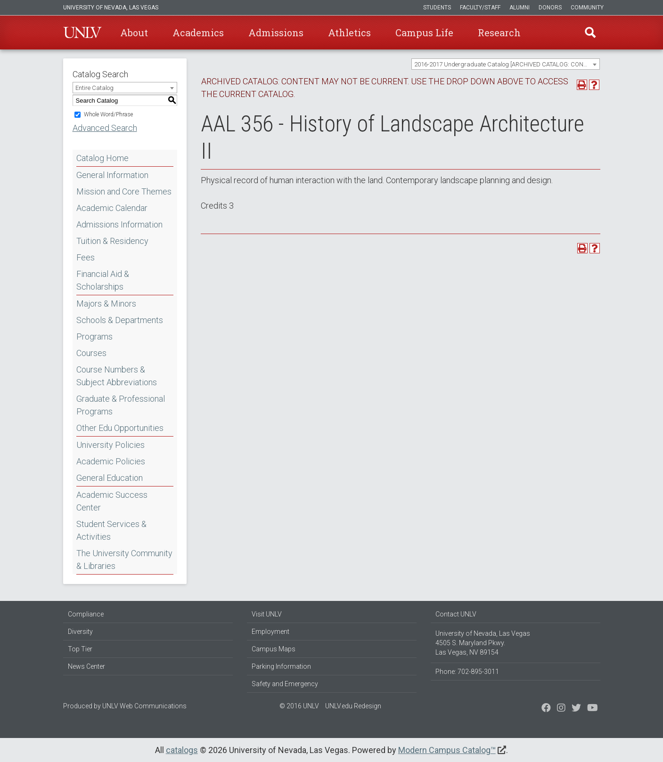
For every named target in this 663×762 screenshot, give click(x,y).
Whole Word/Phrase (108, 114)
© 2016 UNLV (299, 706)
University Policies (110, 445)
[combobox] (505, 64)
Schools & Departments (119, 320)
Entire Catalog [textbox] (94, 87)
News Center (86, 666)
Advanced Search (105, 128)
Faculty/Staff (480, 7)
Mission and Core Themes (124, 191)
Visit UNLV (267, 614)
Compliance (86, 614)
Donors (550, 7)
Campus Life (424, 32)
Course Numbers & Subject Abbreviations (116, 376)
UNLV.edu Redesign (353, 706)
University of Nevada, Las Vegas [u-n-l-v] (110, 7)
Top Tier (80, 649)
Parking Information (281, 666)
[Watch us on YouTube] (592, 709)
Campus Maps (273, 649)
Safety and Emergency (285, 684)
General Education (109, 478)
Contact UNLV (455, 614)
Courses (91, 353)
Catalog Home (102, 158)
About (134, 32)
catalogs (182, 750)
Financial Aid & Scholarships (102, 280)
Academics (198, 32)
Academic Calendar (111, 208)
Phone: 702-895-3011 (467, 671)
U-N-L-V (82, 32)
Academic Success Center (111, 501)
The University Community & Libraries (124, 559)
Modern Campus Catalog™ (447, 750)
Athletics (349, 32)
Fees (85, 257)
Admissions (275, 32)
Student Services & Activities (111, 530)
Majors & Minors (106, 303)
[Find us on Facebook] (546, 709)
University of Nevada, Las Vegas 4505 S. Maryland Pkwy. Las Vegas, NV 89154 (482, 643)
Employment (270, 631)
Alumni (519, 7)
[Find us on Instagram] (576, 709)
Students (437, 7)
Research (499, 32)
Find (590, 32)
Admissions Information (119, 224)
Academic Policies (110, 461)
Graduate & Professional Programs (120, 405)
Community (587, 7)
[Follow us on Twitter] (561, 709)
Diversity (80, 631)
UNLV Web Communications (144, 706)
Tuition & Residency (112, 241)
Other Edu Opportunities (120, 428)
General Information (112, 175)
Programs (94, 336)
